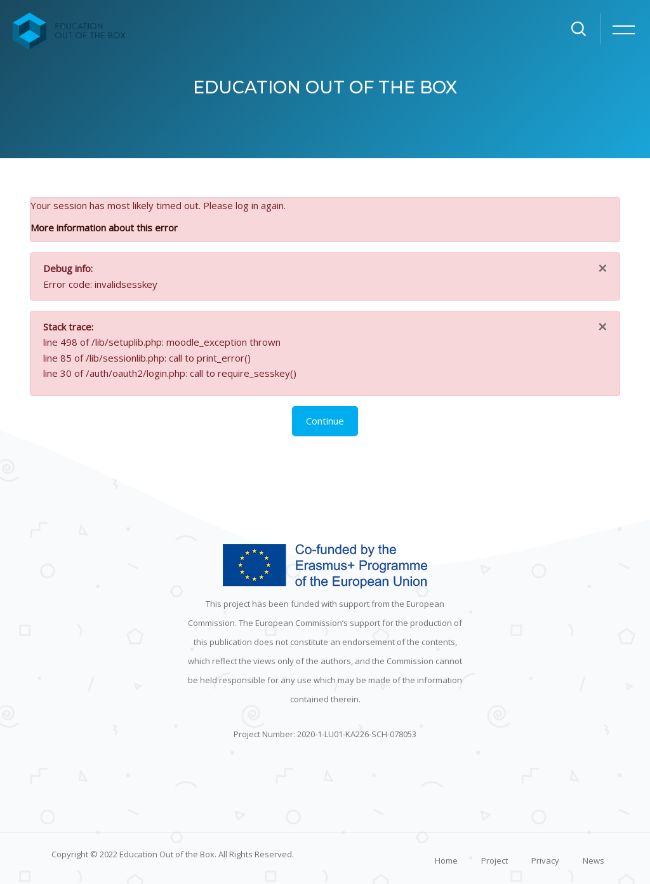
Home (446, 860)
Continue (325, 420)
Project (494, 860)
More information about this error (104, 227)
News (593, 860)
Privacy (545, 860)
